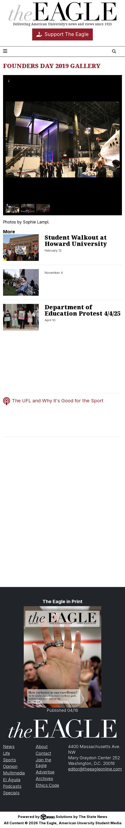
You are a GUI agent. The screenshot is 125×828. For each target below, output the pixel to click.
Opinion (10, 766)
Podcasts (12, 786)
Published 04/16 (62, 659)
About (42, 746)
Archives (44, 778)
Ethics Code (47, 785)
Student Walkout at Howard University (76, 240)
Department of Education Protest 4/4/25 (83, 310)
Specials (11, 792)
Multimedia (14, 772)
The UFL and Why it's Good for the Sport (57, 400)
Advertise (45, 772)
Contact (43, 753)
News (9, 746)
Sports (9, 759)
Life (6, 753)
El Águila (11, 779)
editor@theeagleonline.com (95, 769)
